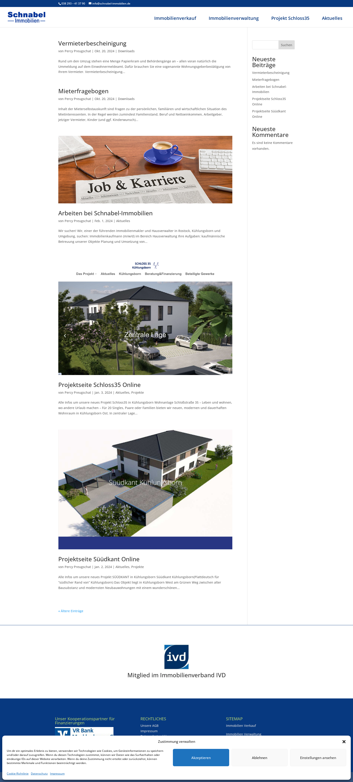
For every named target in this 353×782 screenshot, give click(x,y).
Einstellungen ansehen (318, 757)
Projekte (137, 392)
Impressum (57, 773)
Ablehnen (259, 757)
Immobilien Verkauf (241, 725)
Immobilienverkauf (175, 18)
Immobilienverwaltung (234, 18)
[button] (344, 741)
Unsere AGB (149, 725)
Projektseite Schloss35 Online (99, 385)
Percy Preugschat (78, 51)
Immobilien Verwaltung (243, 734)
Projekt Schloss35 (290, 18)
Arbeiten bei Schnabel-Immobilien (105, 213)
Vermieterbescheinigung (92, 43)
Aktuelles (332, 18)
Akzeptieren (201, 757)
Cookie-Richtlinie (18, 773)
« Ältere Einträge (70, 611)
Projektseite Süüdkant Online (99, 559)
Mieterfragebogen (83, 91)
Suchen (286, 45)
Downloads (126, 51)
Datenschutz (39, 773)
